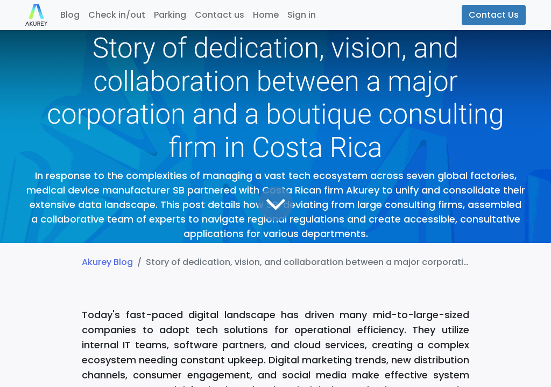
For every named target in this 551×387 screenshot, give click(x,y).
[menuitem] (70, 15)
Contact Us (494, 15)
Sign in (301, 15)
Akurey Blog (107, 262)
